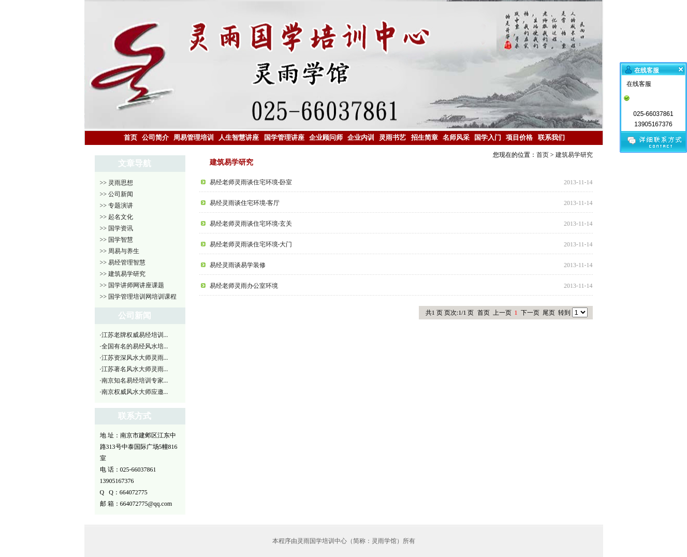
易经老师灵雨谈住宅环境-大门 (251, 244)
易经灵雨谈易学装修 (238, 265)
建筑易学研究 (574, 154)
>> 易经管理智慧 (123, 262)
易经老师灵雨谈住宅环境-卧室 (251, 182)
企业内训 (360, 137)
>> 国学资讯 (117, 228)
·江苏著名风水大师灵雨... (134, 369)
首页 (130, 137)
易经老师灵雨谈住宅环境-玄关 (251, 223)
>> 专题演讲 (117, 205)
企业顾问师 (326, 137)
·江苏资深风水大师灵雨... (134, 357)
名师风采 (456, 137)
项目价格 (519, 137)
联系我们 (551, 137)
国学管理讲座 (284, 137)
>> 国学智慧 (117, 239)
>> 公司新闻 (117, 194)
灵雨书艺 (392, 137)
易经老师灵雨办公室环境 (244, 285)
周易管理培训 (193, 137)
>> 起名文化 (117, 217)
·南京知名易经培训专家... (134, 380)
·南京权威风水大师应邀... (134, 391)
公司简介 (155, 137)
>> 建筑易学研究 (123, 273)
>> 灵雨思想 (117, 182)
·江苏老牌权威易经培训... (134, 335)
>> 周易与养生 (120, 251)
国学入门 (487, 137)
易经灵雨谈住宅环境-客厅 (245, 203)
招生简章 (424, 137)
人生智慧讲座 (238, 137)
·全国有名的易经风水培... (134, 346)
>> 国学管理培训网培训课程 (138, 296)
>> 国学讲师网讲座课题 (132, 285)
